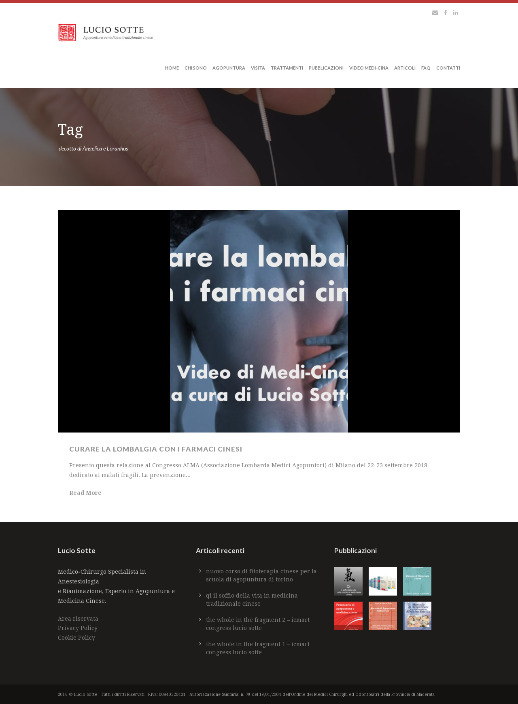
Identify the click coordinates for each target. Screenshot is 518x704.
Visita (258, 67)
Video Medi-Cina (368, 67)
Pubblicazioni (326, 67)
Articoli (405, 67)
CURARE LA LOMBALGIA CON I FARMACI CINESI (155, 449)
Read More (85, 493)
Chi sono (196, 67)
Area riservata (78, 618)
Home (172, 67)
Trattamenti (287, 67)
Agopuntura (228, 67)
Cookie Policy (76, 637)
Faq (426, 67)
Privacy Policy (78, 628)
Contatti (448, 67)
